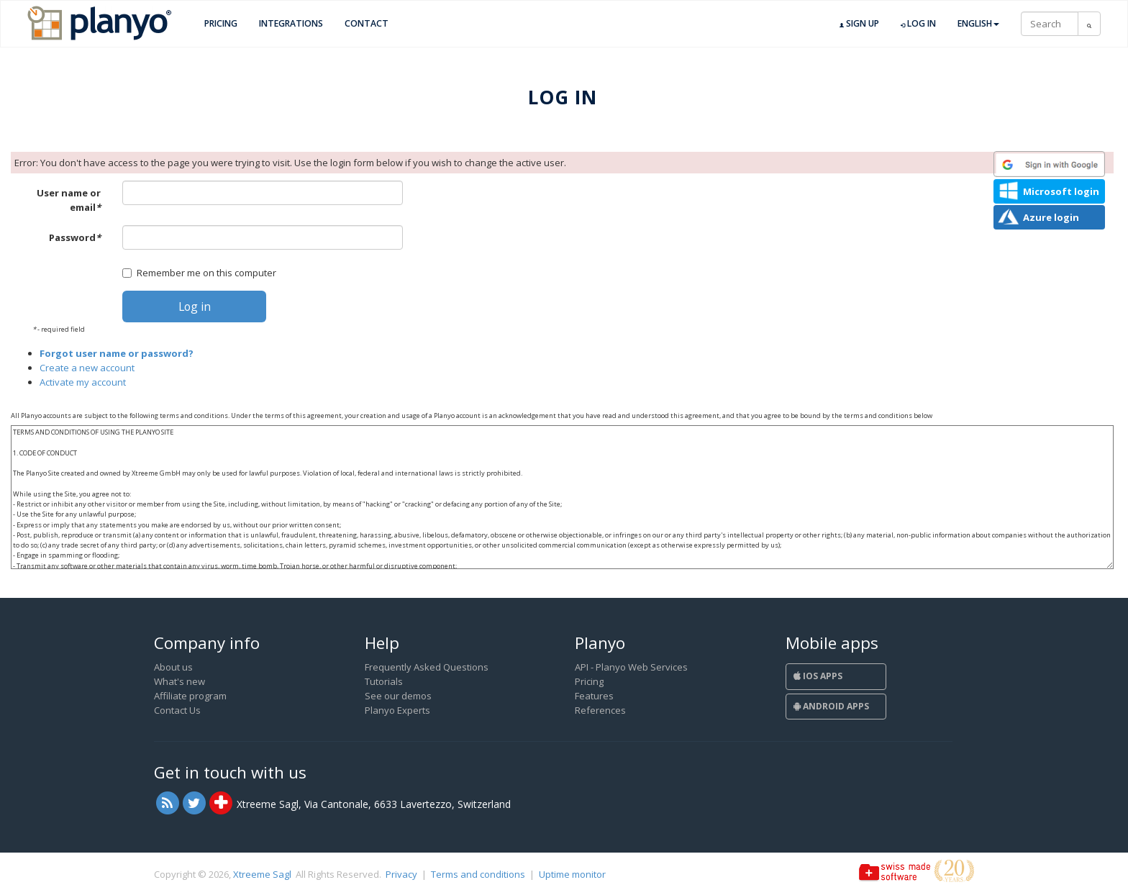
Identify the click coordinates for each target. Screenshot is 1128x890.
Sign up (859, 23)
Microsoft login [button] (1061, 191)
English (978, 23)
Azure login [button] (1051, 217)
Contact (366, 23)
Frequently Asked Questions (426, 666)
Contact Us (177, 710)
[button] (1049, 164)
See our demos (398, 695)
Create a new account (87, 367)
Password (75, 237)
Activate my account (83, 382)
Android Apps (831, 706)
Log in (918, 23)
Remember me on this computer (199, 272)
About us (173, 666)
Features (594, 695)
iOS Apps (817, 676)
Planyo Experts (397, 710)
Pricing (220, 23)
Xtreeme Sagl (262, 874)
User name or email (69, 200)
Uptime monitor (572, 874)
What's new (179, 681)
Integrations (291, 23)
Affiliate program (190, 695)
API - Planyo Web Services (631, 666)
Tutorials (384, 681)
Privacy (401, 874)
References (600, 710)
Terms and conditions (478, 874)
